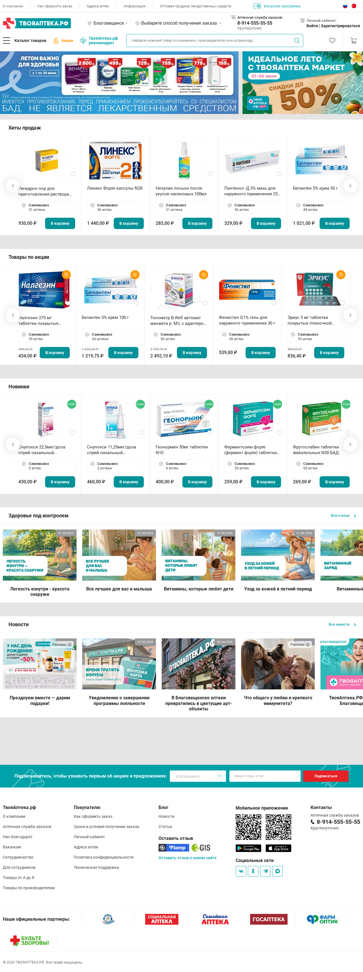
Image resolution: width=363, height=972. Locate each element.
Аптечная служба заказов (27, 826)
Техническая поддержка (96, 867)
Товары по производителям (28, 888)
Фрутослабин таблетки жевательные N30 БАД (316, 449)
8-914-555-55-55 (254, 23)
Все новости (342, 624)
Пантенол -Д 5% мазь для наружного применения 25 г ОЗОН (252, 191)
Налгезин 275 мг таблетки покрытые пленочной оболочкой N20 (41, 320)
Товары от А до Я (18, 877)
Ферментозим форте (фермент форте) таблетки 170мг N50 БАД (250, 450)
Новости (166, 816)
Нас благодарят (18, 837)
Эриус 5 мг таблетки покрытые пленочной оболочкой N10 (310, 320)
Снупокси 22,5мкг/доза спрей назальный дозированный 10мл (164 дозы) (44, 450)
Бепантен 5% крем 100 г (105, 317)
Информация (134, 6)
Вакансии (12, 847)
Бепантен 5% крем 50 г (315, 188)
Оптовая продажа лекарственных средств (195, 6)
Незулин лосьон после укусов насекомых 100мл (181, 191)
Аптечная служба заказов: (260, 17)
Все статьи (343, 515)
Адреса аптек (98, 6)
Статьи (165, 826)
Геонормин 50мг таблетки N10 (182, 449)
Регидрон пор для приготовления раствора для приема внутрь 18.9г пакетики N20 (43, 191)
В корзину (60, 223)
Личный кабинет (89, 837)
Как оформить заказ (54, 6)
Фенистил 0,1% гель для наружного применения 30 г (247, 320)
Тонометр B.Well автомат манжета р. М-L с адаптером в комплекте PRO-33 (178, 320)
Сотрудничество (18, 857)
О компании (13, 6)
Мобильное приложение (262, 808)
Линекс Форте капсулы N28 (114, 188)
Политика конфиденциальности (104, 857)
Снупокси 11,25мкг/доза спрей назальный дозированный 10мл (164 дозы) (112, 450)
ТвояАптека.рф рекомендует (99, 40)
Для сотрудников (19, 867)
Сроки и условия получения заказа (106, 826)
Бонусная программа (277, 6)
